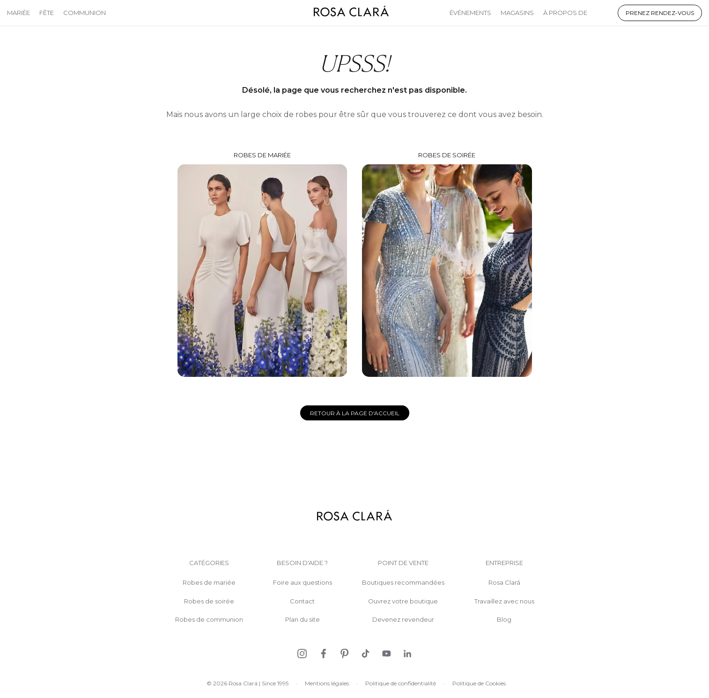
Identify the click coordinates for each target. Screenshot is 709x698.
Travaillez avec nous (504, 601)
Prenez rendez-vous (660, 12)
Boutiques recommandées (403, 582)
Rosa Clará (504, 582)
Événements (470, 12)
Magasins (517, 12)
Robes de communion (209, 619)
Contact (302, 601)
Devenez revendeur (403, 619)
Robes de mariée (262, 264)
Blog (504, 619)
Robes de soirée (447, 264)
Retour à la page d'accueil (354, 413)
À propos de (565, 12)
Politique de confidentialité (400, 683)
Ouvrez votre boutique (403, 601)
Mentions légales (327, 683)
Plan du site (302, 619)
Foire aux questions (302, 582)
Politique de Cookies (479, 683)
